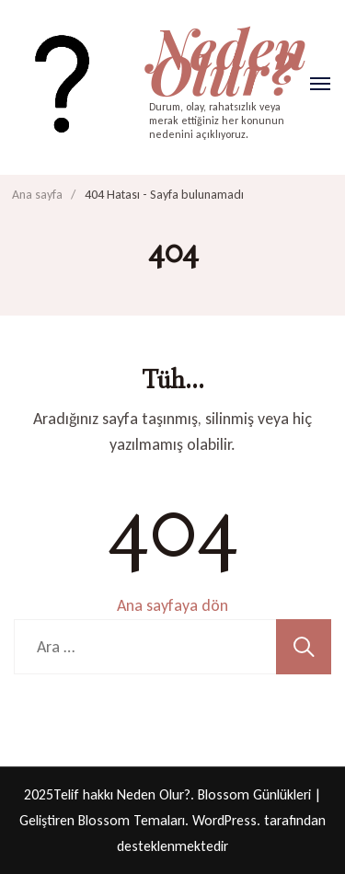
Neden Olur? (228, 59)
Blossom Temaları (131, 820)
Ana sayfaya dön (172, 605)
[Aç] (320, 84)
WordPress (224, 820)
